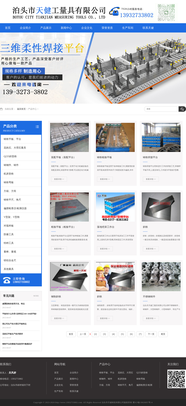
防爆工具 (9, 234)
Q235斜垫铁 (10, 156)
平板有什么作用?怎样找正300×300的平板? (19, 314)
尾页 (163, 334)
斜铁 (145, 227)
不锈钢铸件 (149, 296)
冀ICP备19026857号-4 (143, 402)
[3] (104, 334)
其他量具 (9, 269)
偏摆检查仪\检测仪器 (15, 208)
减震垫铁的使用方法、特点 (13, 304)
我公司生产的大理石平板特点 (14, 324)
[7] (140, 334)
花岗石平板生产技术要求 (12, 334)
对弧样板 (9, 225)
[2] (95, 334)
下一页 (151, 334)
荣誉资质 (107, 27)
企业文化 (86, 27)
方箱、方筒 (10, 191)
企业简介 (25, 27)
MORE (36, 296)
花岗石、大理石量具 (15, 147)
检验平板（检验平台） (63, 227)
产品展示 (45, 27)
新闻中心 (66, 27)
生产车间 (127, 27)
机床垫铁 (9, 173)
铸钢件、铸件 (11, 165)
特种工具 (9, 243)
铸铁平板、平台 (12, 139)
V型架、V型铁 (12, 217)
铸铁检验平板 (104, 157)
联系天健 (148, 27)
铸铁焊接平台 (150, 157)
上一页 (83, 334)
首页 (8, 27)
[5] (122, 334)
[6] (131, 334)
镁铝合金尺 (10, 260)
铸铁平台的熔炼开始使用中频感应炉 (17, 344)
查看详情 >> (59, 179)
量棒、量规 (10, 251)
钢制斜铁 (56, 296)
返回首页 (21, 109)
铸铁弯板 (9, 182)
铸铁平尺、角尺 (12, 199)
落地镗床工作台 (105, 227)
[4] (113, 334)
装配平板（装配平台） (63, 157)
